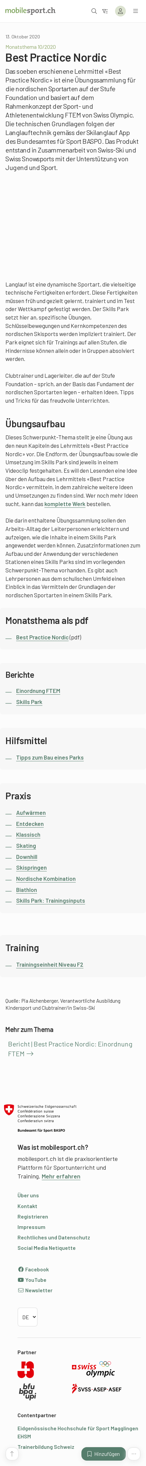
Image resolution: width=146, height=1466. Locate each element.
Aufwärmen (31, 812)
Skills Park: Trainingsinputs (50, 900)
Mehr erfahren (61, 1176)
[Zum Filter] (105, 11)
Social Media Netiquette (46, 1247)
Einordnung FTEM (38, 690)
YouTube (31, 1279)
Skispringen (31, 867)
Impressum (31, 1227)
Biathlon (26, 889)
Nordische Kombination (46, 878)
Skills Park (29, 701)
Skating (26, 845)
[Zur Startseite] (30, 11)
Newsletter (34, 1290)
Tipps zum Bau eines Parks (50, 757)
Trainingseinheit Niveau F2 (49, 964)
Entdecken (30, 823)
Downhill (26, 856)
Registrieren (32, 1216)
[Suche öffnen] (94, 11)
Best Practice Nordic (42, 637)
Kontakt (27, 1206)
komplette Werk (64, 503)
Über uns (28, 1195)
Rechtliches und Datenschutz (53, 1237)
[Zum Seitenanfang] (12, 1454)
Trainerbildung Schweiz (45, 1446)
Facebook (33, 1269)
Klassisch (28, 834)
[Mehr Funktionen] (134, 1454)
